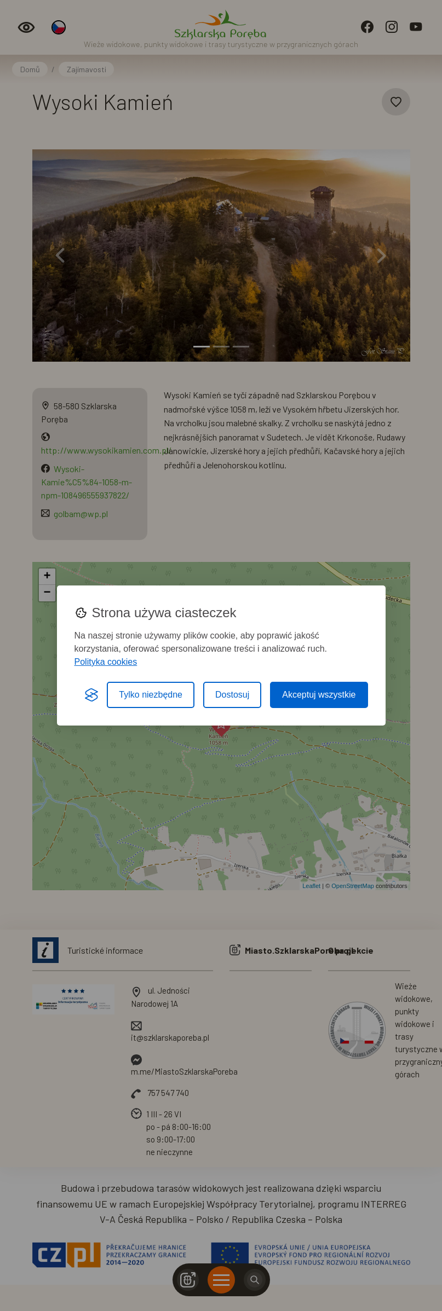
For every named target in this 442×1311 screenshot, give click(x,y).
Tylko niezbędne (150, 694)
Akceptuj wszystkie (318, 694)
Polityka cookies (105, 661)
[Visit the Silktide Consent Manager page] (91, 694)
